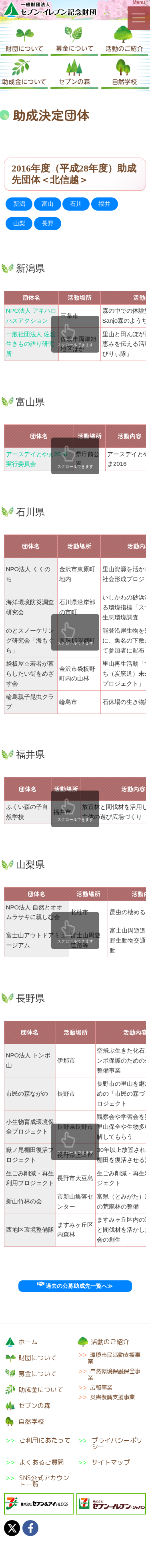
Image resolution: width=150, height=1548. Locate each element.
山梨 (19, 223)
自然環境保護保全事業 (114, 1374)
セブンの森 (74, 73)
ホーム (28, 1341)
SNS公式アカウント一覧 (44, 1481)
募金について (74, 40)
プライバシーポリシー (117, 1443)
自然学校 (125, 73)
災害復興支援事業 (112, 1397)
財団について (24, 40)
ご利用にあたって (44, 1441)
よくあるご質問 (41, 1462)
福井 (104, 203)
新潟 (19, 203)
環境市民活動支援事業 (114, 1358)
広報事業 (101, 1388)
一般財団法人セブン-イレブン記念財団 (50, 10)
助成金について (24, 73)
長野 (48, 223)
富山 (48, 203)
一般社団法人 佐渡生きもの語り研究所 (31, 344)
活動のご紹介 (124, 40)
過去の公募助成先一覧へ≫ (75, 1286)
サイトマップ (111, 1462)
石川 (76, 203)
